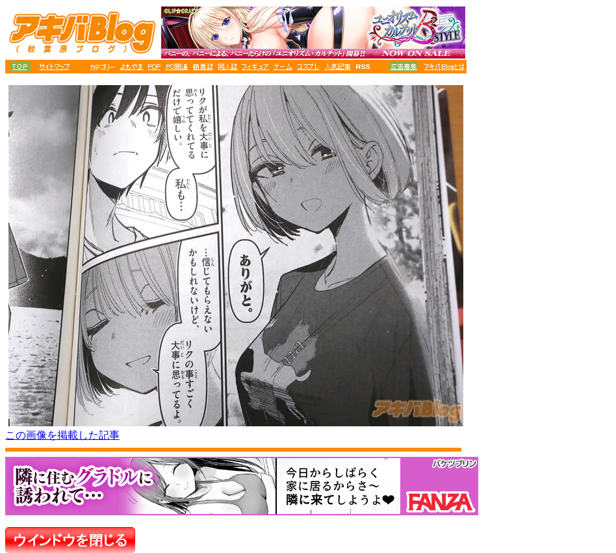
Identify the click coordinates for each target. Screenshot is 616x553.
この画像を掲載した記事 (62, 435)
